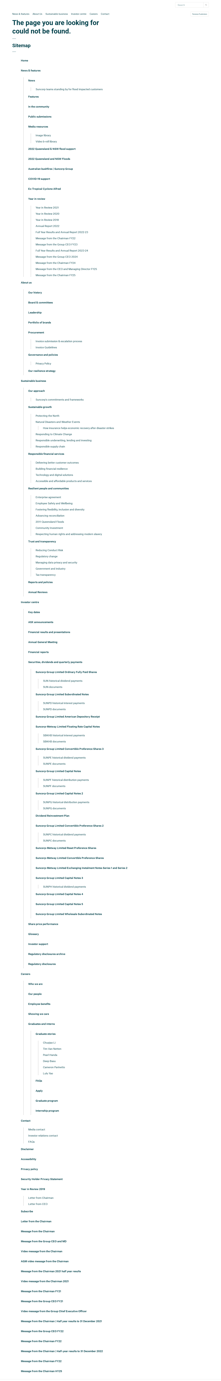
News (31, 80)
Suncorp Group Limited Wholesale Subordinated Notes (69, 914)
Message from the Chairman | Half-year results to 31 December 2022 (62, 1351)
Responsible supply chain (50, 446)
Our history (35, 292)
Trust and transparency (42, 541)
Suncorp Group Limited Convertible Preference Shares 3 (70, 749)
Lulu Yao (48, 1073)
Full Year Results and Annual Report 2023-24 (62, 250)
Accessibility (28, 1159)
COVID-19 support (39, 179)
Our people (35, 994)
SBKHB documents (54, 741)
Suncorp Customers (199, 14)
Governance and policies (43, 355)
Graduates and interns (41, 1024)
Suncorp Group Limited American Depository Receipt (68, 717)
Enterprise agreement (48, 497)
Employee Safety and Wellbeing (54, 503)
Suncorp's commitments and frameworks (60, 399)
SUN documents (52, 686)
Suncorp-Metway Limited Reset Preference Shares (66, 848)
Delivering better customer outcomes (57, 462)
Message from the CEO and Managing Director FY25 (66, 268)
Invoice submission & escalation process (59, 341)
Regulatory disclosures (42, 964)
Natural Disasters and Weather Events (58, 421)
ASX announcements (40, 622)
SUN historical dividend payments (62, 680)
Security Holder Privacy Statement (42, 1179)
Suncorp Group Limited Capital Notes (58, 771)
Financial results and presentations (49, 632)
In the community (38, 107)
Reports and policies (40, 582)
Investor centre (78, 13)
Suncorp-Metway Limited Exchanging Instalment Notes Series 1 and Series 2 (81, 868)
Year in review (36, 199)
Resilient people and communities (48, 488)
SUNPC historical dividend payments (64, 834)
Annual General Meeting (42, 642)
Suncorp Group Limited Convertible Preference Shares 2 (70, 826)
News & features (20, 13)
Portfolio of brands (39, 322)
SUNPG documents (54, 808)
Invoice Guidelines (46, 347)
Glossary (33, 934)
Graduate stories (46, 1034)
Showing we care (38, 1014)
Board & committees (40, 302)
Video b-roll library (46, 141)
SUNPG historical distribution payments (66, 802)
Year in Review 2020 (47, 213)
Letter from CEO (38, 1203)
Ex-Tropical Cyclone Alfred (44, 189)
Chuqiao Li (49, 1042)
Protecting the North (47, 415)
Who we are (35, 984)
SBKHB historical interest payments (64, 735)
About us (26, 282)
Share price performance (43, 924)
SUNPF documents (54, 785)
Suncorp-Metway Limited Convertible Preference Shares (70, 858)
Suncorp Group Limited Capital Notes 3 (59, 878)
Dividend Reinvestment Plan (52, 816)
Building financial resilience (52, 468)
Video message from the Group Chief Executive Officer (54, 1311)
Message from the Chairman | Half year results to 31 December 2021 (61, 1321)
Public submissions (39, 117)
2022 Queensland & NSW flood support (52, 149)
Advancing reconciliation (50, 515)
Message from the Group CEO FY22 (42, 1331)
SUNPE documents (54, 763)
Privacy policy (29, 1169)
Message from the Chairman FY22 (56, 238)
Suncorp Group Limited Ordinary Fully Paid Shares (66, 672)
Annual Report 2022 (47, 225)
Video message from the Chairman (41, 1251)
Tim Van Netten (52, 1048)
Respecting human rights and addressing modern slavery (69, 533)
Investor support (38, 944)
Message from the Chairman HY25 (41, 1371)
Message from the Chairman (38, 1231)
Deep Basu (49, 1060)
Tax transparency (46, 574)
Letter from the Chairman (36, 1221)
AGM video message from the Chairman (45, 1261)
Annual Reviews (37, 592)
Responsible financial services (46, 454)
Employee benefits (39, 1004)
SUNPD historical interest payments (64, 702)
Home (24, 60)
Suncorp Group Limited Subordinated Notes (62, 694)
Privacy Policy (43, 363)
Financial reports (38, 652)
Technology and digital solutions (54, 474)
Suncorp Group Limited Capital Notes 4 (59, 894)
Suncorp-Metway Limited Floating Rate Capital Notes (68, 727)
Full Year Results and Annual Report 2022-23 (62, 232)
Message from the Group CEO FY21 (42, 1301)
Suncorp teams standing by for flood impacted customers (69, 89)
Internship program (47, 1111)
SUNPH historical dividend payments (64, 886)
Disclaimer (27, 1149)
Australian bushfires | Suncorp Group (50, 169)
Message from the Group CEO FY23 (57, 244)
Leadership (35, 312)
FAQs (39, 1081)
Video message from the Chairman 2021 (45, 1281)
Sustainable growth (40, 407)
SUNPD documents (54, 709)
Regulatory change (47, 556)
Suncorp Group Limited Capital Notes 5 (59, 904)
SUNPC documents (54, 840)
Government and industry (50, 568)
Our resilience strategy (42, 371)
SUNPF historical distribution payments (66, 779)
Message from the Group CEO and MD (43, 1241)
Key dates (34, 612)
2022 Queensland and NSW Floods (49, 159)
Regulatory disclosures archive (46, 954)
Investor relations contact (43, 1135)
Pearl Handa (50, 1054)
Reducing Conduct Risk (49, 550)
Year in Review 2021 (47, 207)
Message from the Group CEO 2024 (57, 256)
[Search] (189, 5)
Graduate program (47, 1101)
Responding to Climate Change (54, 434)
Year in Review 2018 (47, 219)
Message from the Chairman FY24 (56, 262)
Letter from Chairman (41, 1197)
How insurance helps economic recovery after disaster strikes (78, 427)
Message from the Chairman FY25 (56, 275)
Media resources (38, 127)
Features (33, 97)
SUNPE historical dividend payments (64, 757)
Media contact (36, 1129)
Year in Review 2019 (33, 1189)
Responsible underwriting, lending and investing (64, 440)
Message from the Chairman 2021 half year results (51, 1271)
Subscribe (27, 1211)
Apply (39, 1091)
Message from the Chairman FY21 (41, 1291)
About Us (37, 13)
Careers (94, 13)
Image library (43, 135)
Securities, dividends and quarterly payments (55, 662)
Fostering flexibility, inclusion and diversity (60, 509)
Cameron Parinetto (54, 1067)
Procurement (36, 332)
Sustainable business (56, 13)
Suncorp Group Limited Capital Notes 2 (59, 793)
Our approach (36, 391)
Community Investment (49, 527)
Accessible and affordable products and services (64, 480)
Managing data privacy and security (56, 562)
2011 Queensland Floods (50, 521)
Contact (105, 13)
